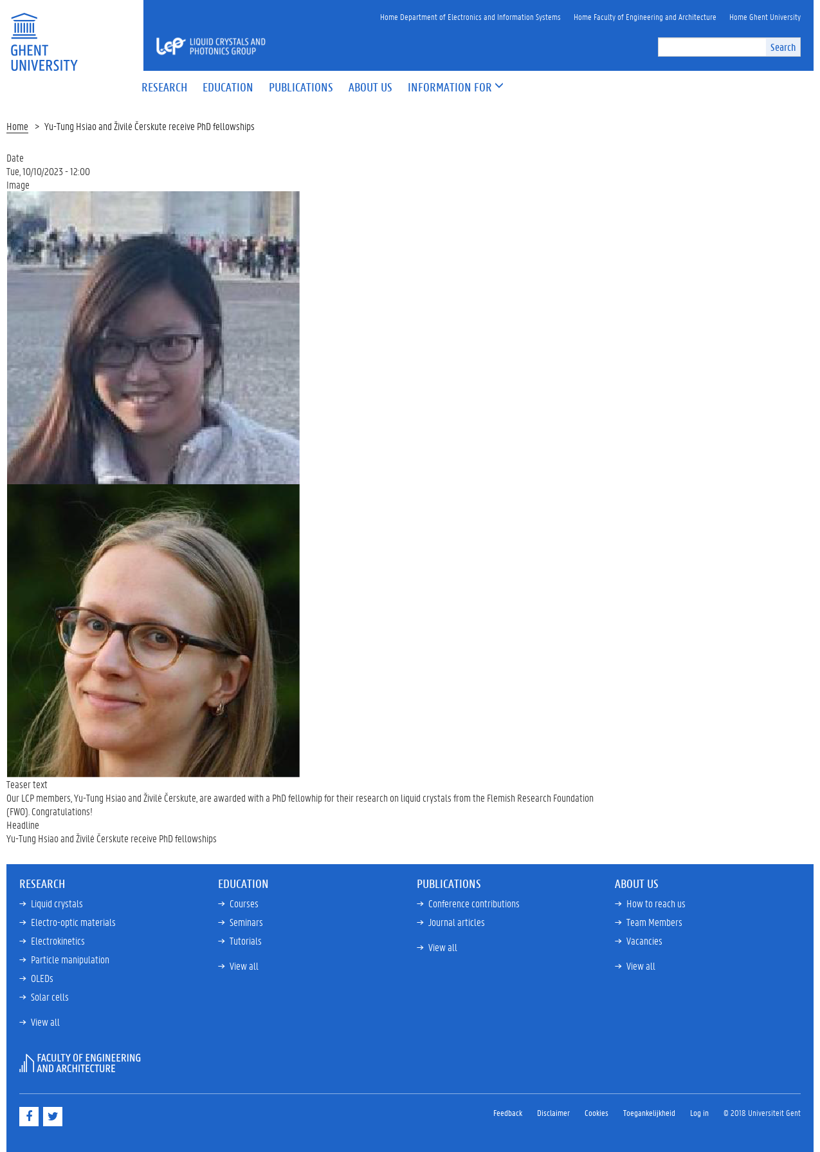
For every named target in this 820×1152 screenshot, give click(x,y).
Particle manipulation (70, 959)
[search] (712, 47)
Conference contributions (474, 903)
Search (783, 46)
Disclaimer (553, 1112)
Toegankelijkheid (649, 1112)
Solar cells (50, 996)
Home (17, 126)
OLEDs (42, 978)
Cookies (596, 1112)
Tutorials (246, 940)
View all (45, 1021)
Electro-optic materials (73, 922)
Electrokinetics (58, 940)
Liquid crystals (57, 903)
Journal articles (456, 922)
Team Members (654, 922)
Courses (244, 903)
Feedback (507, 1112)
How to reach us (656, 903)
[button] (450, 87)
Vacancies (644, 940)
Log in (699, 1112)
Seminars (246, 922)
